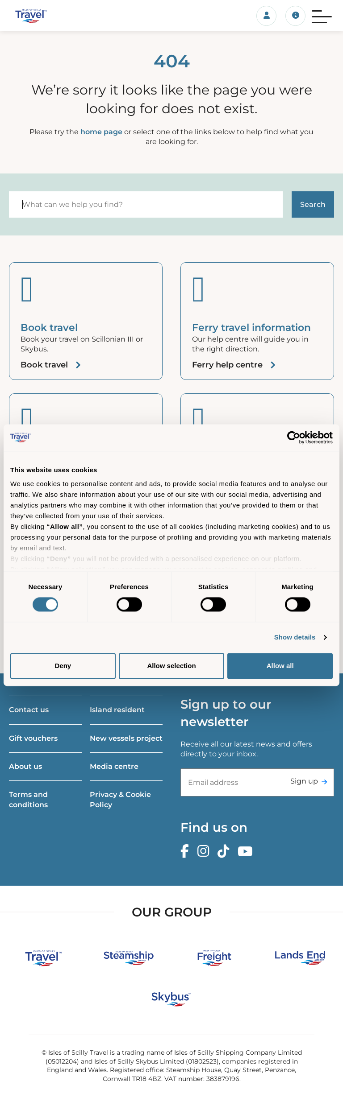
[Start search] (313, 204)
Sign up (304, 781)
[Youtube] (247, 851)
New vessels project (126, 738)
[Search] (146, 204)
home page (101, 132)
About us (25, 766)
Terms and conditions (28, 799)
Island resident (117, 710)
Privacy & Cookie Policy (120, 799)
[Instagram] (205, 851)
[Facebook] (186, 851)
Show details (295, 637)
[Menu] (322, 15)
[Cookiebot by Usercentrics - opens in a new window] (294, 437)
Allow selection (171, 665)
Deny (62, 665)
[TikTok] (226, 851)
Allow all (280, 665)
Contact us (29, 710)
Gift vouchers (33, 738)
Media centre (114, 766)
